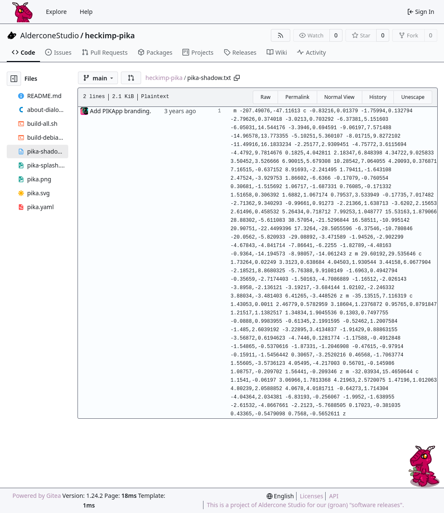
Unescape (412, 97)
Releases (240, 52)
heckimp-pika (110, 35)
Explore (56, 12)
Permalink (297, 97)
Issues (58, 52)
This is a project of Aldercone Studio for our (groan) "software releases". (305, 505)
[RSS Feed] (280, 35)
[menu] (280, 496)
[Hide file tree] (14, 79)
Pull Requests (105, 52)
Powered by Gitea (37, 496)
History (377, 97)
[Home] (22, 12)
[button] (131, 78)
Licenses (312, 496)
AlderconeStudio (49, 35)
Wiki (277, 52)
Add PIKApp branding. (120, 111)
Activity (311, 52)
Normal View (339, 97)
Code (23, 52)
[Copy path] (237, 78)
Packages (155, 52)
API (333, 496)
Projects (197, 52)
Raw (265, 97)
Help (86, 12)
